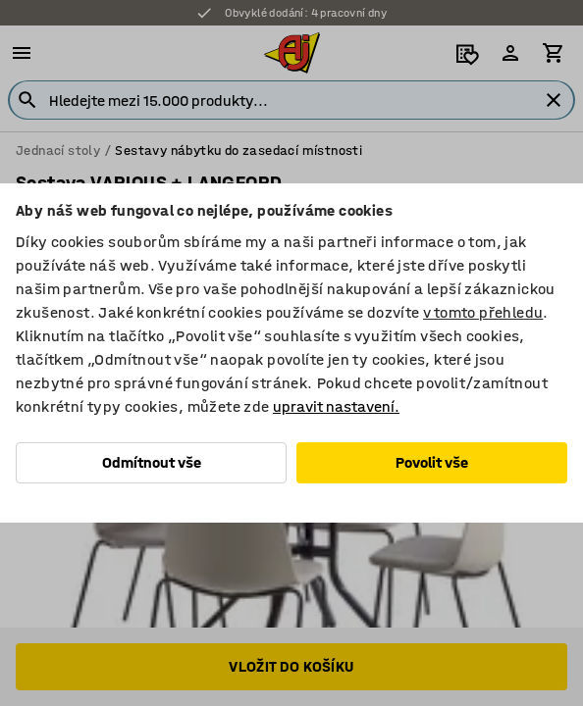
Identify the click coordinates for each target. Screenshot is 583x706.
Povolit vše (432, 462)
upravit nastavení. (336, 406)
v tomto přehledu (483, 312)
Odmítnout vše (151, 462)
